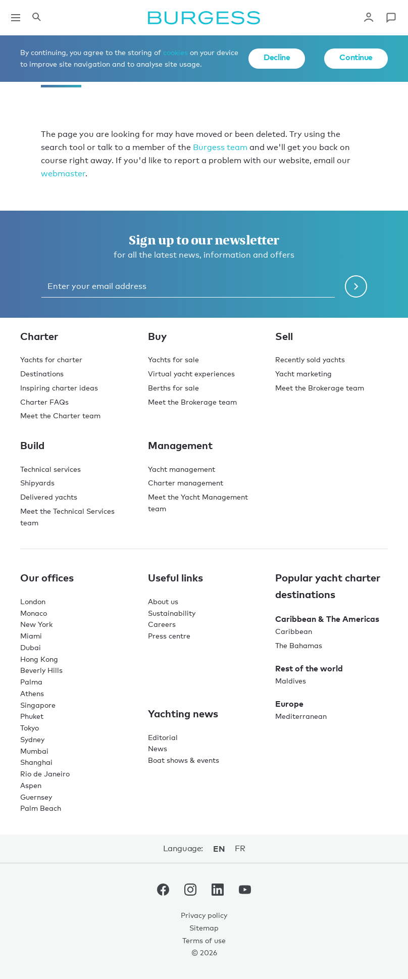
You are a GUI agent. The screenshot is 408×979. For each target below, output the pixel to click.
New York (36, 624)
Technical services (50, 469)
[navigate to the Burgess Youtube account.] (245, 891)
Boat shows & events (183, 760)
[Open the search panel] (36, 17)
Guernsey (36, 797)
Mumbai (34, 751)
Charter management (185, 482)
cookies (175, 52)
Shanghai (36, 762)
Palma (31, 681)
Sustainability (171, 613)
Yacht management (181, 469)
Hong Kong (39, 659)
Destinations (42, 373)
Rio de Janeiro (45, 773)
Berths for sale (173, 387)
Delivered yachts (48, 497)
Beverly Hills (41, 670)
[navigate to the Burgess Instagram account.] (190, 891)
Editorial (163, 737)
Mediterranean (301, 716)
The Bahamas (298, 645)
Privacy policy (204, 915)
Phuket (31, 716)
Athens (32, 693)
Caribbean (293, 631)
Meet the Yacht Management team (198, 503)
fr (240, 848)
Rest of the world (309, 668)
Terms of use (204, 940)
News (157, 748)
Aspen (30, 785)
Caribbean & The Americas (327, 619)
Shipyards (37, 482)
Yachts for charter (51, 359)
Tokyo (29, 727)
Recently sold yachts (310, 359)
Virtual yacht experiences (191, 373)
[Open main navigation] (15, 17)
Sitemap (204, 927)
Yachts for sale (173, 359)
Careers (162, 624)
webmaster (63, 173)
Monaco (33, 613)
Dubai (30, 647)
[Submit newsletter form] (356, 286)
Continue (356, 57)
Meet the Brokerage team (192, 402)
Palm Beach (40, 808)
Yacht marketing (303, 373)
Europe (289, 704)
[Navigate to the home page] (204, 18)
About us (163, 601)
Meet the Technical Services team (67, 517)
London (32, 601)
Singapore (38, 705)
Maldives (290, 680)
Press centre (169, 635)
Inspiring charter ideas (59, 387)
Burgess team (220, 147)
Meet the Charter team (60, 415)
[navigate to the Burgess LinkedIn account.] (218, 891)
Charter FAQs (44, 402)
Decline (277, 57)
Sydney (32, 739)
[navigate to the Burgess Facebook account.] (163, 891)
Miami (31, 635)
